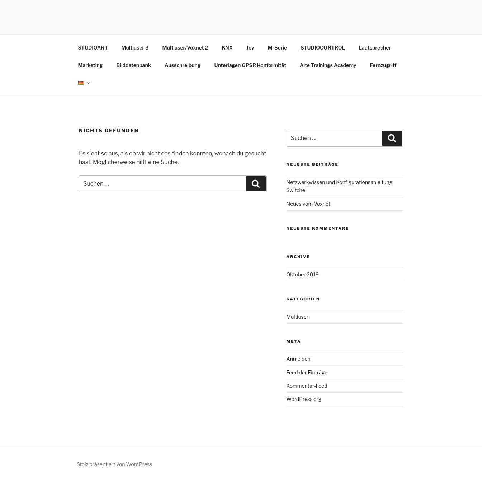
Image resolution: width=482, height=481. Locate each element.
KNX (227, 48)
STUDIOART (93, 48)
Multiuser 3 (135, 48)
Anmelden (299, 359)
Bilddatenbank (133, 65)
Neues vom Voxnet (309, 204)
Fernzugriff (383, 65)
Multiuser (298, 317)
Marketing (90, 65)
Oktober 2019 (303, 274)
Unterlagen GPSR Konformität (250, 65)
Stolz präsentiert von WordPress (114, 464)
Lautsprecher (375, 48)
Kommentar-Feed (307, 386)
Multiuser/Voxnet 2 (185, 48)
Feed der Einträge (307, 372)
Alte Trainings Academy (328, 65)
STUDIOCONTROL (323, 48)
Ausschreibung (182, 65)
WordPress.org (304, 399)
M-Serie (277, 48)
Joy (250, 48)
